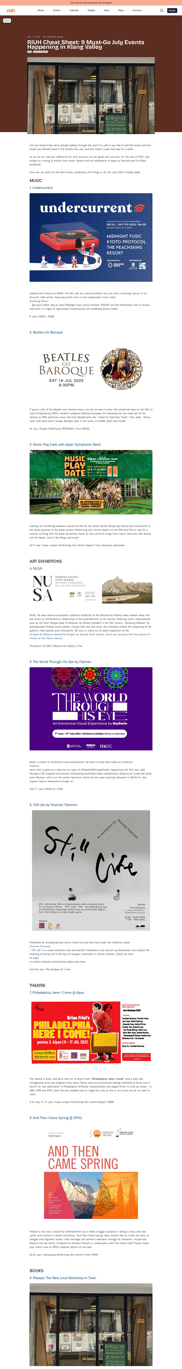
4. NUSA (36, 569)
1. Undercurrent (42, 188)
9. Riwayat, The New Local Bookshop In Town (63, 1278)
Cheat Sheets (40, 51)
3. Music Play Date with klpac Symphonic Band (65, 445)
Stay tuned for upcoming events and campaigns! (91, 3)
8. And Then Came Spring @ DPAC (56, 1118)
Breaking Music (39, 301)
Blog (106, 10)
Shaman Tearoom (40, 946)
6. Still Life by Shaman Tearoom (53, 805)
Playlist (91, 10)
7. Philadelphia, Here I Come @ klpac (57, 993)
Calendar (74, 10)
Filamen (34, 766)
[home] (11, 10)
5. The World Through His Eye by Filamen (60, 662)
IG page (34, 958)
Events (57, 10)
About (41, 10)
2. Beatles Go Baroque (46, 333)
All (29, 51)
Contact (137, 10)
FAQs (120, 10)
